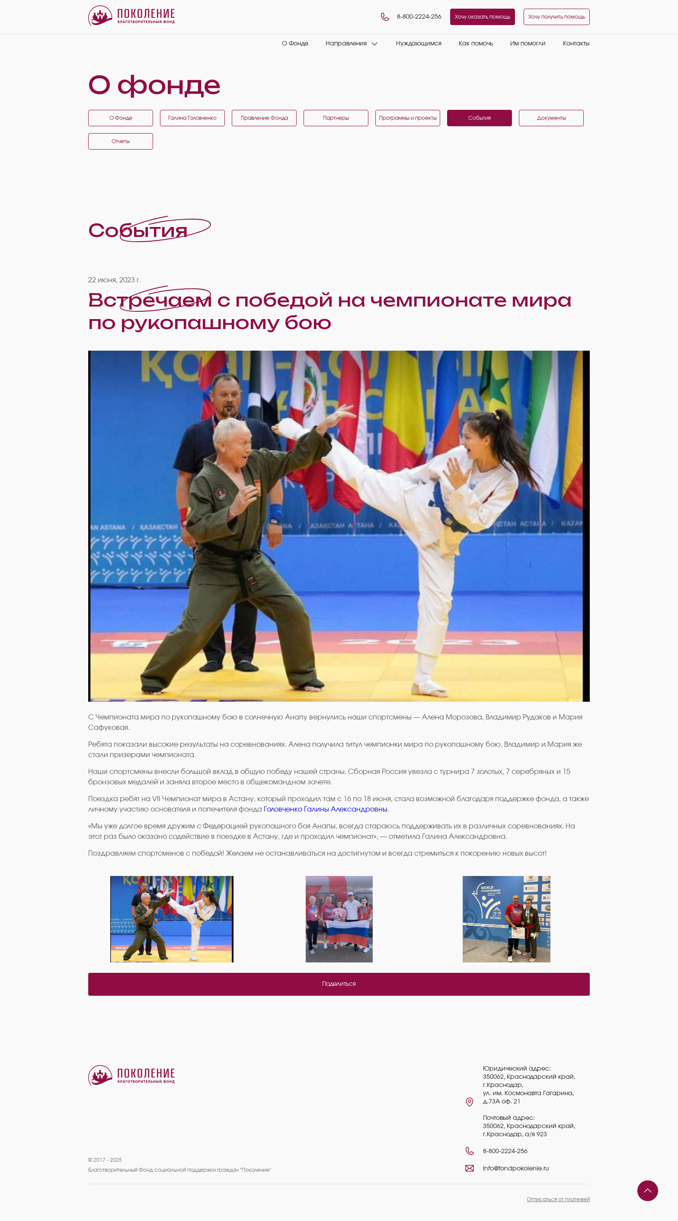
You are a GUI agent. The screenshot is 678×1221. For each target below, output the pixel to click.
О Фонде (295, 44)
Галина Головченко (192, 118)
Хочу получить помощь (556, 16)
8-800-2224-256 (410, 17)
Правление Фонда (264, 118)
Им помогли (528, 44)
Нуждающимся (418, 44)
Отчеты (121, 141)
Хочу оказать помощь (482, 16)
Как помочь (476, 44)
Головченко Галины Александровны (325, 809)
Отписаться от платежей (558, 1199)
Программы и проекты (408, 118)
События (479, 118)
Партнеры (336, 118)
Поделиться (339, 984)
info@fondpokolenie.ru (516, 1169)
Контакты (576, 44)
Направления (346, 44)
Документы (551, 118)
